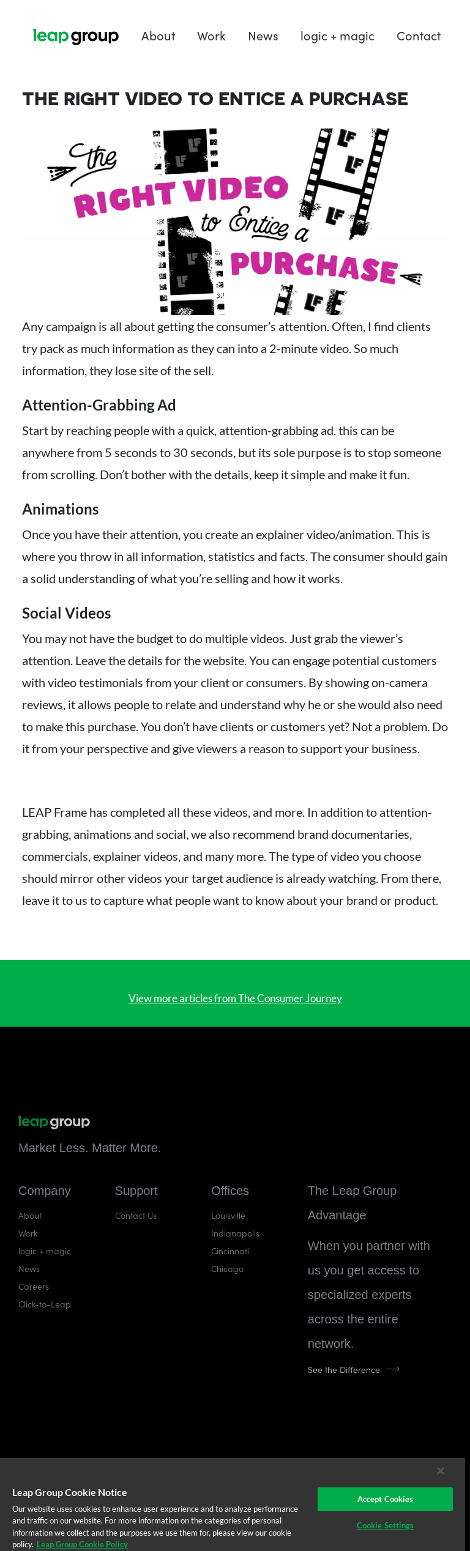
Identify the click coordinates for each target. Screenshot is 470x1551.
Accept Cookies (385, 1499)
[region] (232, 1504)
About (158, 34)
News (263, 34)
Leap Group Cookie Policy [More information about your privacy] (82, 1544)
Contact (419, 34)
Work (211, 34)
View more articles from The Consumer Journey (235, 998)
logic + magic (337, 34)
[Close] (440, 1471)
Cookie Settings (385, 1525)
